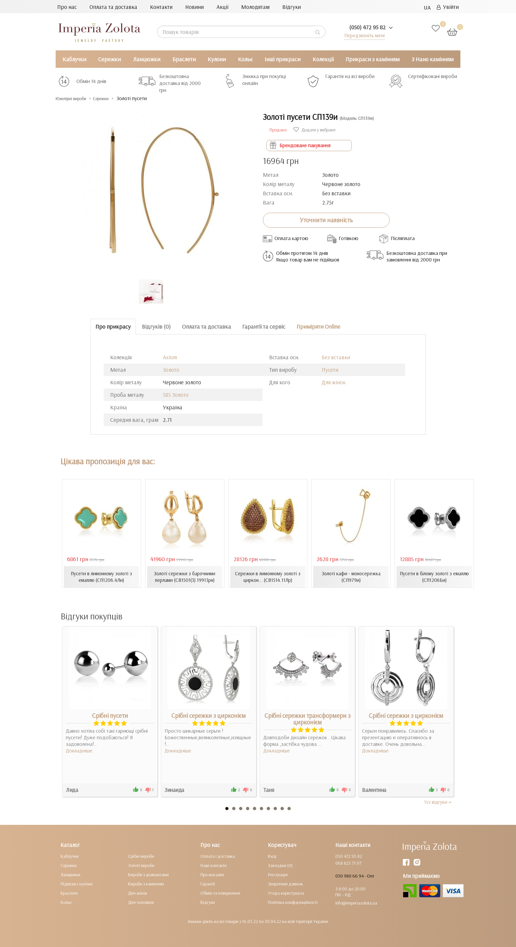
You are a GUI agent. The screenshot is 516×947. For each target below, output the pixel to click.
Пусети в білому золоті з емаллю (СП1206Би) (434, 576)
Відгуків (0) (156, 326)
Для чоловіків (141, 902)
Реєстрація (278, 874)
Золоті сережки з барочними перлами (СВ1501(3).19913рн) (185, 576)
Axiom (170, 357)
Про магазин (212, 874)
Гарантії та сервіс (263, 326)
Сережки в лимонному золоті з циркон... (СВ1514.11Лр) (268, 576)
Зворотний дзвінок (285, 883)
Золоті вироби (141, 865)
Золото (171, 369)
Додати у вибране (314, 130)
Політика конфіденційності (293, 902)
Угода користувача (286, 893)
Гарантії (207, 883)
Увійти (448, 6)
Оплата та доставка (113, 6)
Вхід (272, 856)
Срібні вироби (141, 856)
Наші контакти (213, 865)
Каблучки (74, 59)
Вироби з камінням (146, 883)
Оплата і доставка (217, 856)
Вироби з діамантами (148, 874)
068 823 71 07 (348, 863)
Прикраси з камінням (373, 59)
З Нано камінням (432, 59)
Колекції (323, 59)
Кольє (245, 59)
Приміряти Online (318, 326)
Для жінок (334, 382)
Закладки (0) (280, 865)
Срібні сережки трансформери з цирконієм (307, 718)
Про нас (67, 6)
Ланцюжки (146, 59)
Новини (194, 6)
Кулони (217, 59)
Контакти (161, 6)
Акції (222, 6)
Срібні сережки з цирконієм (208, 715)
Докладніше (79, 750)
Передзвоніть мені (362, 35)
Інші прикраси (282, 59)
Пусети (330, 369)
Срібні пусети (110, 715)
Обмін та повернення (220, 893)
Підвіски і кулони (76, 883)
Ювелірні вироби (76, 98)
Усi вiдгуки (438, 801)
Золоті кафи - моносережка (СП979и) (351, 576)
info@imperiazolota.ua (356, 903)
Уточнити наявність (326, 220)
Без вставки (336, 357)
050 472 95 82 (348, 856)
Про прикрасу (113, 326)
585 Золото (176, 394)
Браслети (184, 59)
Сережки (109, 59)
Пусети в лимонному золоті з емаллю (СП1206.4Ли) (101, 576)
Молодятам (255, 6)
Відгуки (291, 6)
